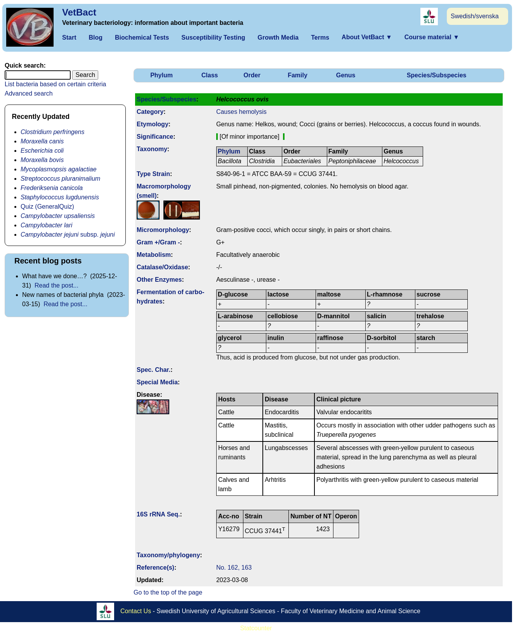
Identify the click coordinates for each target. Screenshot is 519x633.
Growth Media (278, 37)
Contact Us (135, 610)
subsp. (68, 234)
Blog (95, 37)
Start (69, 37)
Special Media (157, 382)
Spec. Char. (153, 369)
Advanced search (29, 93)
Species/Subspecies (437, 75)
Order (251, 75)
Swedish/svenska (475, 16)
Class (209, 75)
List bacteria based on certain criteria (55, 84)
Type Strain (153, 174)
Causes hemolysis (241, 111)
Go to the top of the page (168, 592)
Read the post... (56, 285)
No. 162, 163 (234, 567)
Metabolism (154, 254)
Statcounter (256, 628)
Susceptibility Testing (213, 37)
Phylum (161, 75)
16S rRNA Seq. (158, 514)
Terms (320, 37)
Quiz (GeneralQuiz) (47, 206)
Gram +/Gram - (158, 242)
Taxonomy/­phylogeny (168, 555)
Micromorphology (163, 230)
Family (297, 75)
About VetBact (367, 37)
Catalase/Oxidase (162, 267)
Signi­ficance (155, 136)
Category (150, 111)
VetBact (79, 12)
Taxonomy (152, 149)
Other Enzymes (159, 279)
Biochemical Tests (142, 37)
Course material (431, 37)
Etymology (152, 124)
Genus (346, 75)
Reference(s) (155, 567)
